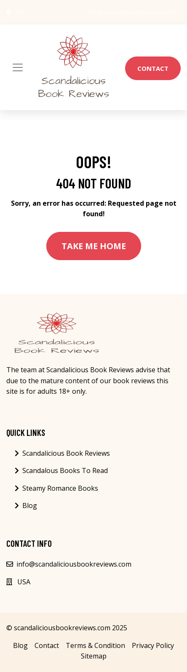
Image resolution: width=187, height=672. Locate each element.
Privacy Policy (153, 645)
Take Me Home (93, 246)
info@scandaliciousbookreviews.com (132, 12)
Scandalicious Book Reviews (66, 453)
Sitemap (94, 656)
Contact (152, 68)
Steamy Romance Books (60, 488)
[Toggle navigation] (17, 67)
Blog (29, 505)
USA (21, 12)
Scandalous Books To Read (65, 470)
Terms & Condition (95, 645)
